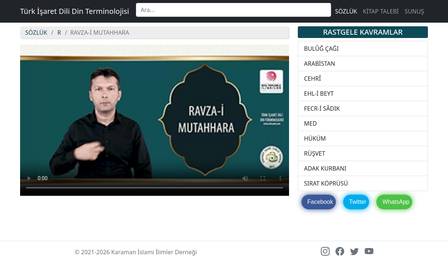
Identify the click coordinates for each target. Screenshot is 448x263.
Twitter (357, 202)
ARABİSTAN (319, 64)
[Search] (233, 10)
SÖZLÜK (346, 11)
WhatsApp (395, 202)
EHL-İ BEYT (319, 93)
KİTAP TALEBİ (381, 11)
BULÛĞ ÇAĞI (321, 49)
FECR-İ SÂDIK (322, 108)
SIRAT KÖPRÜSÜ (326, 183)
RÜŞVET (314, 153)
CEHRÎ (312, 79)
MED (310, 123)
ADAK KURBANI (325, 168)
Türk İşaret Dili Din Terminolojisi (74, 11)
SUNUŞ (414, 11)
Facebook (320, 202)
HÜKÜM (315, 138)
